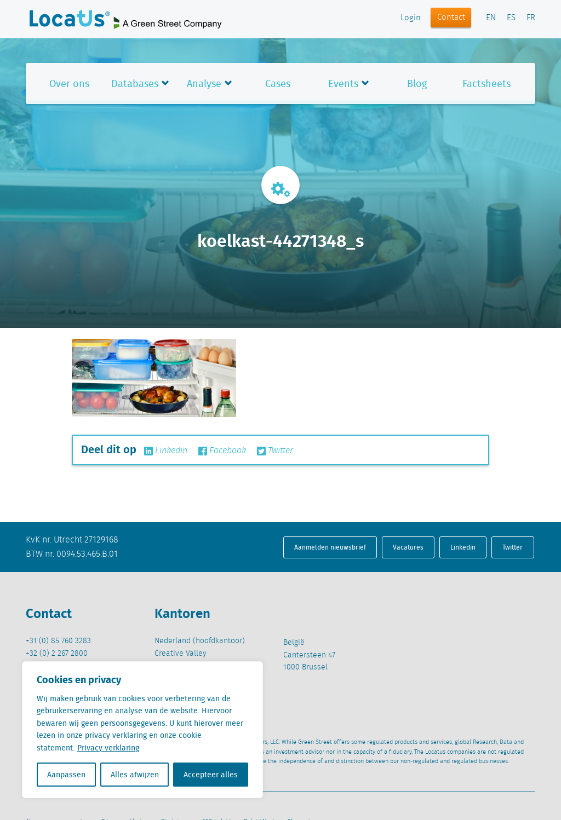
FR (530, 18)
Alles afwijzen (135, 774)
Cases (277, 83)
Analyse (204, 83)
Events (343, 83)
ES (511, 18)
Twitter (275, 451)
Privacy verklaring (108, 747)
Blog (417, 83)
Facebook (222, 451)
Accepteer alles (211, 774)
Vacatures (408, 547)
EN (491, 18)
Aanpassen (66, 774)
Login (410, 18)
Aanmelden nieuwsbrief (330, 547)
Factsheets (486, 83)
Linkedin (165, 451)
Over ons (69, 83)
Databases (134, 83)
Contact (451, 17)
